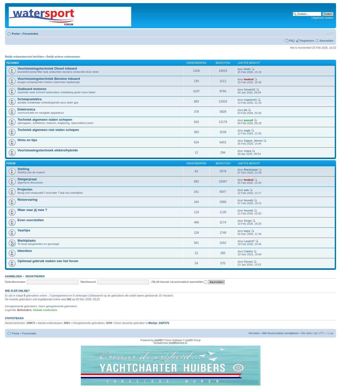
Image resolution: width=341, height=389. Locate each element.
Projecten (24, 189)
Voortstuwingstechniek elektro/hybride (47, 150)
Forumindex (30, 33)
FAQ (291, 40)
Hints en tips (27, 140)
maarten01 (250, 99)
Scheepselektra (29, 99)
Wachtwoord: (89, 281)
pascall (248, 120)
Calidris (248, 251)
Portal (15, 33)
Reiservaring (27, 199)
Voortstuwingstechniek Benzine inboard (48, 79)
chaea (247, 150)
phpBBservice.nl (178, 343)
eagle (247, 130)
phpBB (158, 340)
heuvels (248, 200)
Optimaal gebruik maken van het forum (47, 261)
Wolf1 (247, 69)
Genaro (248, 261)
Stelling (23, 169)
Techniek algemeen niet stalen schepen (48, 130)
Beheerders (24, 309)
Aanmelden (327, 40)
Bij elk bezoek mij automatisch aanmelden (179, 281)
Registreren (307, 40)
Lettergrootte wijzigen (330, 32)
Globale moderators (45, 309)
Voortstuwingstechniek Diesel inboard (47, 68)
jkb (245, 109)
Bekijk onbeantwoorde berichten (24, 56)
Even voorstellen (30, 220)
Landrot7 (249, 241)
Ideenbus (24, 251)
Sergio (248, 220)
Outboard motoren (31, 89)
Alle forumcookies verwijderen (280, 333)
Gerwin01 (249, 89)
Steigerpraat (27, 179)
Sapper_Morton (253, 140)
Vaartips (23, 230)
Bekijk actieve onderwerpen (63, 56)
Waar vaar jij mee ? (32, 210)
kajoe (247, 230)
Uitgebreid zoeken (322, 17)
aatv (246, 190)
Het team (254, 333)
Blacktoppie (251, 169)
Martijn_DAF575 (158, 322)
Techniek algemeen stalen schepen (44, 119)
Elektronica (26, 109)
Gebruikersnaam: (15, 281)
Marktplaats (26, 240)
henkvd (248, 79)
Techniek (12, 63)
